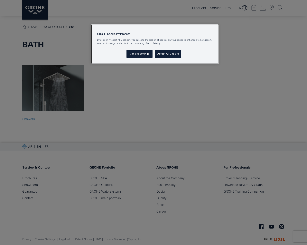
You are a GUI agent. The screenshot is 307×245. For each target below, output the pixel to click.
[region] (155, 44)
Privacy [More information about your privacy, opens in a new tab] (156, 43)
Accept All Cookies (168, 53)
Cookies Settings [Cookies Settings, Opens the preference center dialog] (139, 53)
